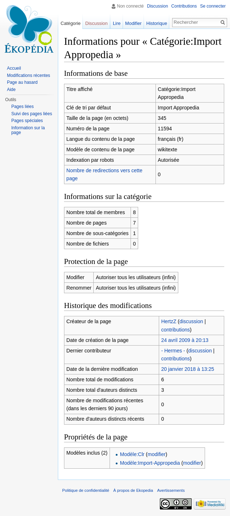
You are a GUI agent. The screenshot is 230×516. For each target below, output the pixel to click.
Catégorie (70, 23)
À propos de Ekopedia (133, 490)
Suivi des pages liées (31, 113)
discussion (191, 321)
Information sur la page (28, 130)
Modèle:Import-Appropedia (150, 463)
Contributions (184, 6)
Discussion (157, 6)
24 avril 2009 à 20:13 (185, 340)
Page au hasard (22, 82)
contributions (175, 330)
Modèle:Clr (132, 454)
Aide (11, 89)
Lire (116, 23)
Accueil (14, 68)
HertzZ (168, 321)
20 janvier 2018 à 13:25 (187, 369)
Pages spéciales (27, 120)
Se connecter (213, 6)
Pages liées (22, 106)
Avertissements (170, 490)
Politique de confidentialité (85, 490)
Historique (156, 23)
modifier (157, 454)
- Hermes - (173, 351)
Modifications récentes (28, 75)
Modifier (133, 23)
